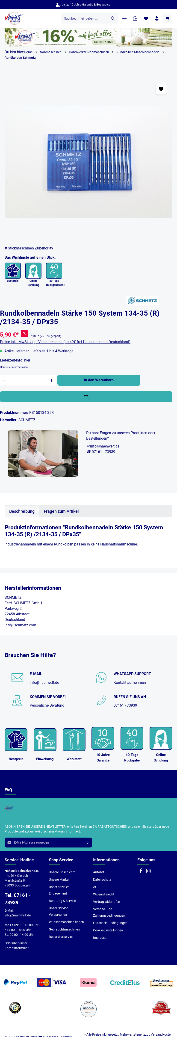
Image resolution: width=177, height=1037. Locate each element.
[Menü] (124, 19)
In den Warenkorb (99, 380)
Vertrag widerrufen (106, 902)
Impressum (101, 937)
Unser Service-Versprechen (59, 911)
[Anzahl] (28, 380)
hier (27, 360)
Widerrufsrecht (103, 894)
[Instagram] (148, 872)
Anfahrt (98, 872)
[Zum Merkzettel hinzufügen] (161, 89)
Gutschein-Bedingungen (110, 923)
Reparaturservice (61, 937)
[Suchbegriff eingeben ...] (84, 18)
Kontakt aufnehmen (130, 682)
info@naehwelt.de (44, 682)
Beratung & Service (62, 901)
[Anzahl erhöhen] (51, 380)
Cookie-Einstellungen (108, 930)
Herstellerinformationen (14, 367)
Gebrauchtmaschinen (64, 929)
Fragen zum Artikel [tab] (61, 511)
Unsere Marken (59, 879)
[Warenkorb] (167, 19)
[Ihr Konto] (157, 19)
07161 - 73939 (125, 705)
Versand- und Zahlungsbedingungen (109, 912)
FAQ (8, 789)
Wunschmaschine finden (66, 922)
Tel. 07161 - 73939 (18, 898)
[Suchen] (112, 18)
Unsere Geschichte (62, 872)
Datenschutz (102, 879)
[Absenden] (87, 842)
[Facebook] (141, 872)
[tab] (22, 511)
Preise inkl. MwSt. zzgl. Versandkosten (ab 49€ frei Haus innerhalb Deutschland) (65, 342)
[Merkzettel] (146, 19)
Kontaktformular (17, 948)
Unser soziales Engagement (59, 890)
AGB (96, 887)
